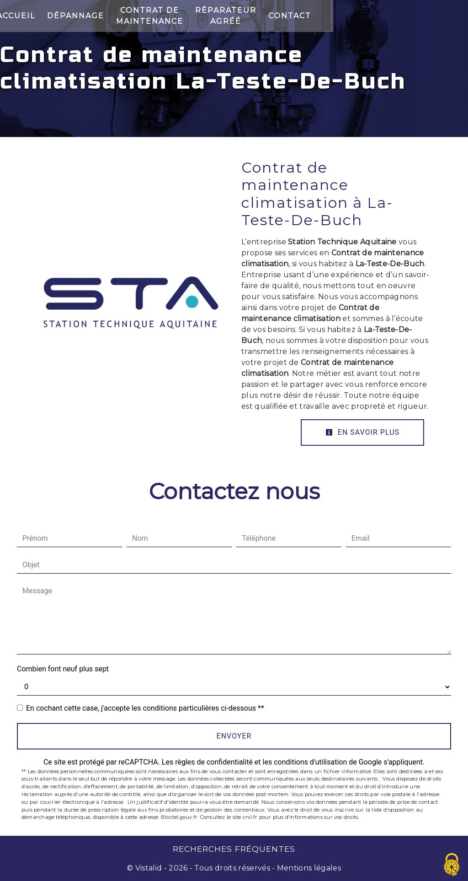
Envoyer (234, 736)
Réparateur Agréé (336, 15)
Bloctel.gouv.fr (179, 817)
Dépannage (108, 15)
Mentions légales (308, 868)
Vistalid (148, 868)
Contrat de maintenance (213, 15)
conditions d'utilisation (310, 762)
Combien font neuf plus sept (63, 669)
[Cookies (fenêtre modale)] (452, 865)
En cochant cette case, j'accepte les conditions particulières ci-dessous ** (145, 708)
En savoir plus (362, 432)
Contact (417, 15)
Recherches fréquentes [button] (234, 849)
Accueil (48, 15)
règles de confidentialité (214, 762)
